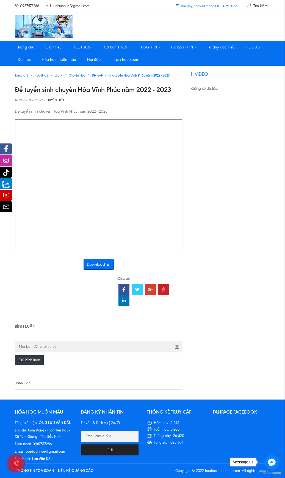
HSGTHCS (83, 47)
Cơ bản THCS (117, 47)
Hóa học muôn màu (59, 59)
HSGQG (253, 47)
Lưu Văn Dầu (42, 459)
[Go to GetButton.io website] (272, 472)
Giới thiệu (53, 47)
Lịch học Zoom (126, 59)
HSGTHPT (150, 47)
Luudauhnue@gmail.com (67, 6)
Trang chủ (26, 47)
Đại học (24, 59)
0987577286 (27, 6)
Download (99, 264)
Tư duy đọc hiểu (221, 47)
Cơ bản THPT (183, 47)
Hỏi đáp (95, 59)
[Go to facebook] (272, 462)
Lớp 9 (58, 75)
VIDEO (201, 74)
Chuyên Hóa (77, 75)
